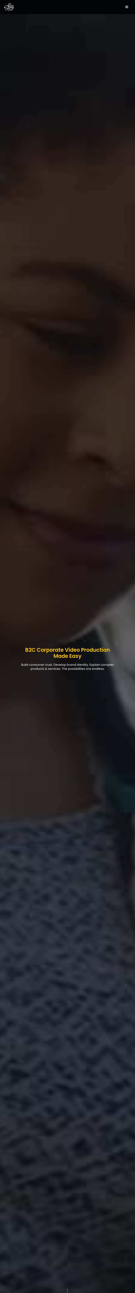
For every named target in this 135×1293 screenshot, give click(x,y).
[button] (127, 7)
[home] (17, 7)
